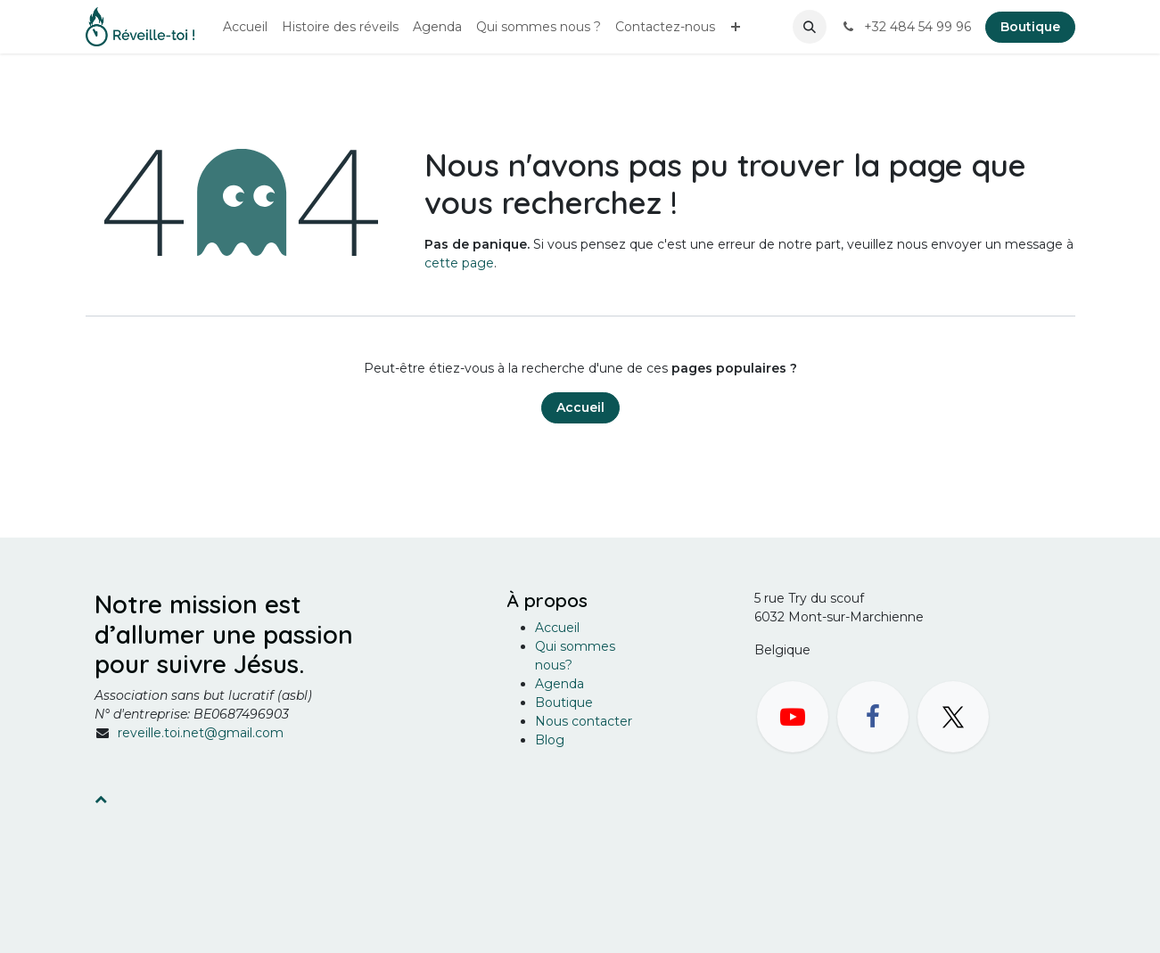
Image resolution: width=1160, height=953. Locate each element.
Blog (549, 740)
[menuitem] (245, 27)
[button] (810, 27)
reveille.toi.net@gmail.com (201, 733)
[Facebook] (873, 716)
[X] (953, 716)
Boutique (1030, 27)
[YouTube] (792, 716)
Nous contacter (583, 721)
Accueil (580, 407)
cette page (459, 263)
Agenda (559, 684)
